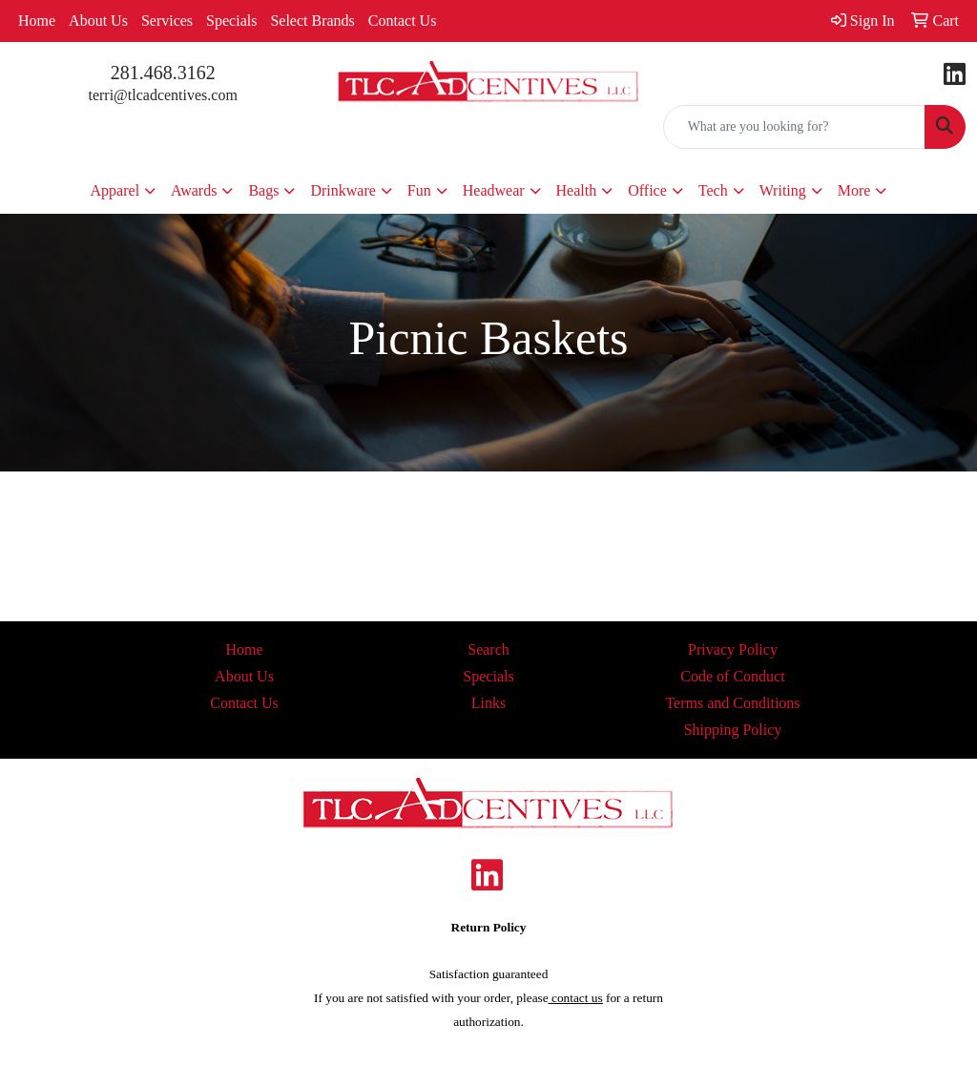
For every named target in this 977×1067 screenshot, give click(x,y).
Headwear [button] (494, 190)
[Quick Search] (794, 127)
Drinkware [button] (342, 190)
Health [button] (576, 190)
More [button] (854, 190)
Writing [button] (782, 190)
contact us (576, 998)
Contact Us (402, 20)
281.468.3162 (163, 72)
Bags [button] (263, 190)
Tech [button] (713, 190)
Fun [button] (419, 190)
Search (488, 649)
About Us (98, 20)
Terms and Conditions (732, 703)
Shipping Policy (733, 730)
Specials (231, 20)
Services (167, 20)
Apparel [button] (115, 190)
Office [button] (647, 190)
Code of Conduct (732, 676)
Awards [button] (194, 190)
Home (36, 20)
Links (488, 703)
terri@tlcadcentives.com (162, 95)
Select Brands (312, 20)
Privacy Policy (733, 649)
